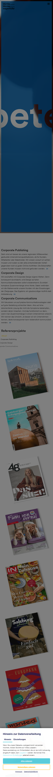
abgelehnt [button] (23, 753)
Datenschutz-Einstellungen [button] (12, 755)
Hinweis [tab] (7, 739)
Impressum (18, 771)
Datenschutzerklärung (31, 771)
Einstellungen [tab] (19, 739)
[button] (26, 761)
